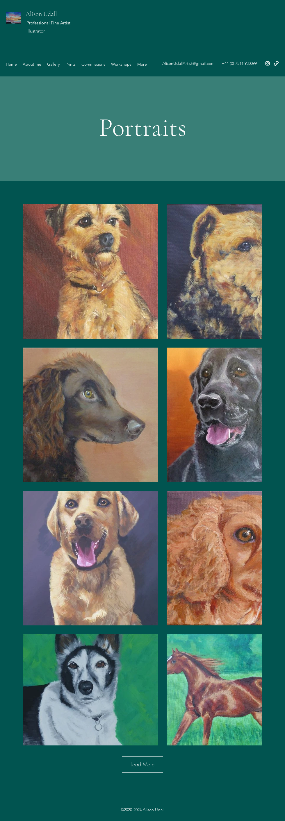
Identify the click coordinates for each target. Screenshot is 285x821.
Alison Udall (41, 14)
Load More (142, 764)
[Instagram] (267, 63)
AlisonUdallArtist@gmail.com (188, 63)
